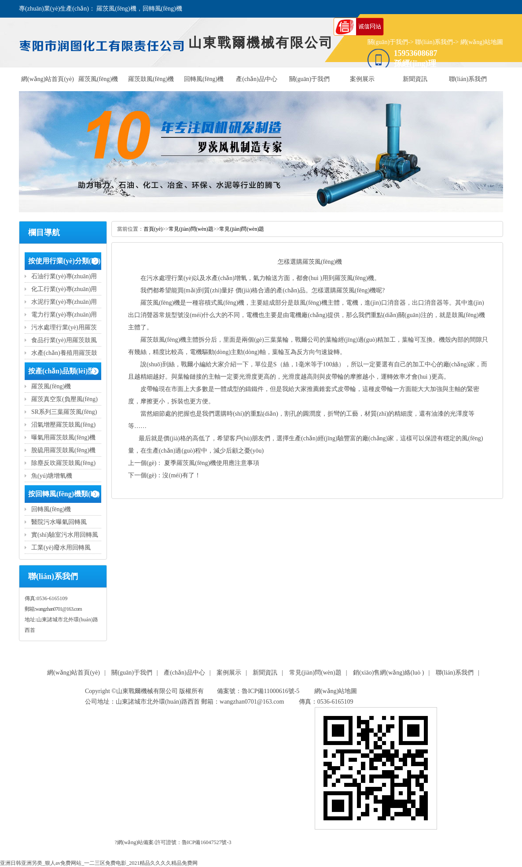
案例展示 (362, 79)
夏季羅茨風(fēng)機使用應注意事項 (211, 463)
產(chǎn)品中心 (256, 79)
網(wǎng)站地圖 (481, 42)
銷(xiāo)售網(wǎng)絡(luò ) (388, 672)
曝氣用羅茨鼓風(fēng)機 (63, 437)
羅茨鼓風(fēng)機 (151, 79)
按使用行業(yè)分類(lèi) (64, 261)
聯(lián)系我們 (434, 42)
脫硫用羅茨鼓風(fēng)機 (63, 450)
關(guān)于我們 (388, 42)
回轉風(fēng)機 (204, 79)
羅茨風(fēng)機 (98, 79)
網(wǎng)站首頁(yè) (47, 79)
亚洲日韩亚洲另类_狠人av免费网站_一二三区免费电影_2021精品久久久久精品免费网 (99, 863)
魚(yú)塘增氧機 (51, 475)
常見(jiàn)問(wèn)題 (191, 229)
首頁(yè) (152, 229)
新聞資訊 (415, 79)
